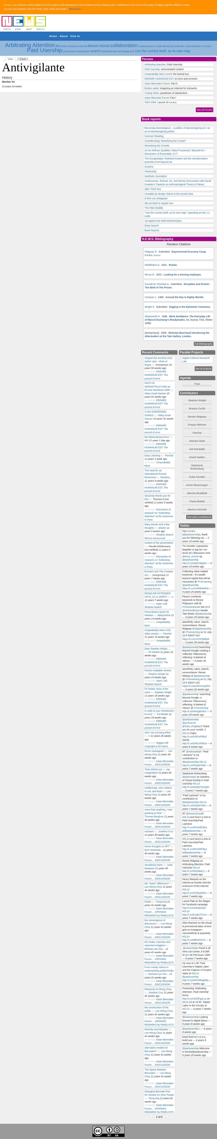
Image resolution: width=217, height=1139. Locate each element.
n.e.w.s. (207, 46)
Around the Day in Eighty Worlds (184, 297)
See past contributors (199, 516)
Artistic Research (69, 46)
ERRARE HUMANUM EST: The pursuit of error (156, 375)
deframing (168, 46)
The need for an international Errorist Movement (155, 474)
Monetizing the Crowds (156, 145)
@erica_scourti (190, 556)
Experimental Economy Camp (189, 251)
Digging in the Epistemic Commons (189, 306)
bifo (146, 440)
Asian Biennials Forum (156, 97)
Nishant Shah (197, 440)
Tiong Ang (161, 901)
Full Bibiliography (204, 343)
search (96, 51)
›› (166, 1117)
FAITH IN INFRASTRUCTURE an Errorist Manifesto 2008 (157, 386)
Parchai (169, 455)
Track (23, 59)
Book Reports (151, 230)
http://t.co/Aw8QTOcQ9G (195, 787)
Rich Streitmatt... (153, 850)
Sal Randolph (197, 449)
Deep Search (151, 225)
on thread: (150, 371)
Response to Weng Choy (157, 989)
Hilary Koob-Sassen (155, 393)
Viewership (150, 171)
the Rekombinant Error (156, 437)
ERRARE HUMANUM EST (158, 78)
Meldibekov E (152, 265)
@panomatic (189, 776)
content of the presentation (158, 542)
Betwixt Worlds (99, 46)
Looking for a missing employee (182, 274)
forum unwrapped (153, 751)
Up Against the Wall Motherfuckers (163, 220)
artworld (83, 46)
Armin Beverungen (197, 485)
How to (75, 36)
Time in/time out (153, 769)
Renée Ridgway (197, 416)
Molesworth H (152, 316)
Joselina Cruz (165, 831)
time (132, 51)
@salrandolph (193, 751)
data (159, 46)
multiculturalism (193, 46)
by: (153, 364)
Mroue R (149, 274)
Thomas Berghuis (154, 816)
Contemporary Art (147, 46)
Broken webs (151, 88)
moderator (179, 46)
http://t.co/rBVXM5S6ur (194, 827)
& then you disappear (155, 198)
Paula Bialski (197, 501)
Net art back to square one (158, 203)
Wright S (149, 306)
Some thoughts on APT (156, 846)
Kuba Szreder (197, 476)
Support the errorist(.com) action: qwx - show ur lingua (158, 361)
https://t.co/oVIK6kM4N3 (195, 588)
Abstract (157, 255)
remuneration (83, 51)
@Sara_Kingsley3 (192, 726)
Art (57, 46)
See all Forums (204, 109)
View (10, 59)
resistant (149, 831)
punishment (69, 51)
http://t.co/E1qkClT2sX (194, 914)
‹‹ (152, 1117)
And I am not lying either (157, 732)
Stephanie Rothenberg (197, 467)
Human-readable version (157, 670)
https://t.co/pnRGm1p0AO (196, 686)
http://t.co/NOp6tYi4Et (194, 765)
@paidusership (191, 534)
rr (172, 596)
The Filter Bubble (153, 208)
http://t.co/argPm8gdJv (194, 563)
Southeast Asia (109, 51)
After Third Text (152, 189)
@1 (187, 955)
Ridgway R (150, 251)
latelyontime (164, 615)
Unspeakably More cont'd (158, 74)
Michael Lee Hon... (154, 949)
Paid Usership (44, 50)
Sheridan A (163, 284)
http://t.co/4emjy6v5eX (194, 711)
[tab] (197, 400)
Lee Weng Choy (153, 886)
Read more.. (75, 9)
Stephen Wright (157, 674)
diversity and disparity (156, 1029)
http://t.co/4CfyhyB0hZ (194, 893)
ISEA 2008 (150, 102)
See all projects (203, 368)
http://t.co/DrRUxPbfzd (194, 736)
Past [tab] (192, 383)
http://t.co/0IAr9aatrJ (193, 871)
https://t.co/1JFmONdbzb (195, 639)
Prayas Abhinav (197, 424)
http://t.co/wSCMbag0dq (195, 980)
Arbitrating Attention (30, 45)
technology (123, 51)
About (64, 36)
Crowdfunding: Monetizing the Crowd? (165, 141)
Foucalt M (150, 284)
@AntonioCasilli (194, 813)
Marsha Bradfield (197, 493)
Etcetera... (166, 477)
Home (53, 36)
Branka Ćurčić (197, 408)
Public (147, 901)
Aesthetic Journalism (155, 176)
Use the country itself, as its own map (162, 51)
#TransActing (189, 607)
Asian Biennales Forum (157, 83)
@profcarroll (189, 722)
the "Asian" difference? (156, 883)
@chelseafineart (191, 610)
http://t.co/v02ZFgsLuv (194, 998)
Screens (148, 166)
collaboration (124, 45)
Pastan (173, 265)
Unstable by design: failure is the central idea (168, 193)
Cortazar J (150, 297)
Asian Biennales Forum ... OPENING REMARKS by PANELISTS (159, 912)
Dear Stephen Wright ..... (157, 648)
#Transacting (204, 581)
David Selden (197, 457)
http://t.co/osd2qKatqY (194, 907)
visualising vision (153, 865)
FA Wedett (154, 652)
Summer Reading (153, 136)
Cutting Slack (151, 93)
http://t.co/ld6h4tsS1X (194, 940)
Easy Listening (152, 455)
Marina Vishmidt (197, 509)
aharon (162, 527)
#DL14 (186, 733)
